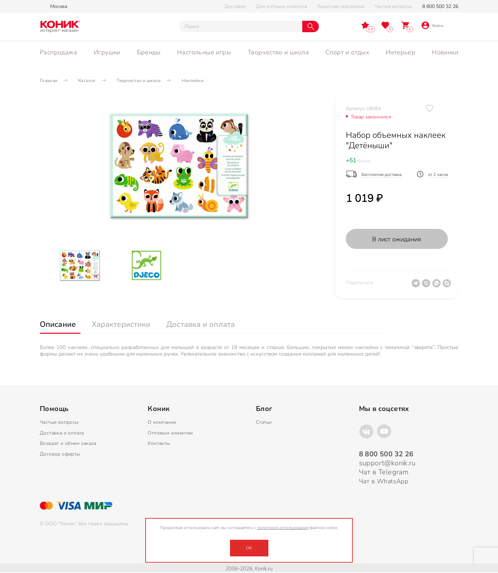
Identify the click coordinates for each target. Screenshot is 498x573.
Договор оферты (60, 454)
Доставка (235, 6)
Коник (158, 408)
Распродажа (58, 52)
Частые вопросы (393, 6)
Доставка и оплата (62, 433)
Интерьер (400, 52)
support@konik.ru (387, 463)
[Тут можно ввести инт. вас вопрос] (240, 26)
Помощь (54, 408)
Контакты (159, 443)
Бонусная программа (341, 6)
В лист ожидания (396, 239)
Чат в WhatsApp (383, 481)
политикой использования (282, 527)
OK (249, 548)
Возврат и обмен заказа (68, 443)
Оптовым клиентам (170, 433)
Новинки (445, 52)
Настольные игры (204, 52)
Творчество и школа (278, 52)
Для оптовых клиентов (281, 6)
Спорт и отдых (347, 52)
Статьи (263, 422)
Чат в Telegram (384, 472)
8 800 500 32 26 (440, 6)
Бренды (148, 52)
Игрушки (107, 52)
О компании (162, 422)
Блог (264, 408)
